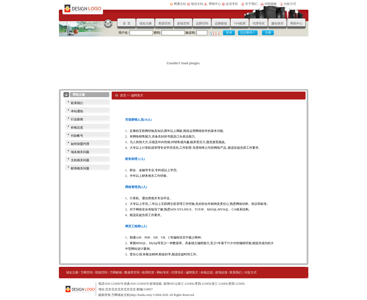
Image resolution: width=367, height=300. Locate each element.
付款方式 (290, 4)
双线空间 (101, 272)
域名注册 (145, 23)
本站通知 (77, 111)
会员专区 (231, 4)
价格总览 (77, 127)
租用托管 (148, 272)
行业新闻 (77, 119)
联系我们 (77, 103)
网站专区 (163, 272)
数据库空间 (132, 272)
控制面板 (271, 4)
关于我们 (251, 4)
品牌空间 (202, 23)
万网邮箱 (116, 272)
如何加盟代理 (80, 144)
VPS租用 (239, 23)
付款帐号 (77, 136)
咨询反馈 (221, 272)
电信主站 (197, 4)
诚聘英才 (137, 95)
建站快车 (277, 23)
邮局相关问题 (80, 168)
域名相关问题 (80, 152)
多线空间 (183, 23)
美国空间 (164, 23)
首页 (123, 95)
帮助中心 (215, 4)
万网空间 (87, 272)
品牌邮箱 (221, 23)
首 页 (126, 23)
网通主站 (180, 4)
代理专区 (259, 23)
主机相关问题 (80, 160)
